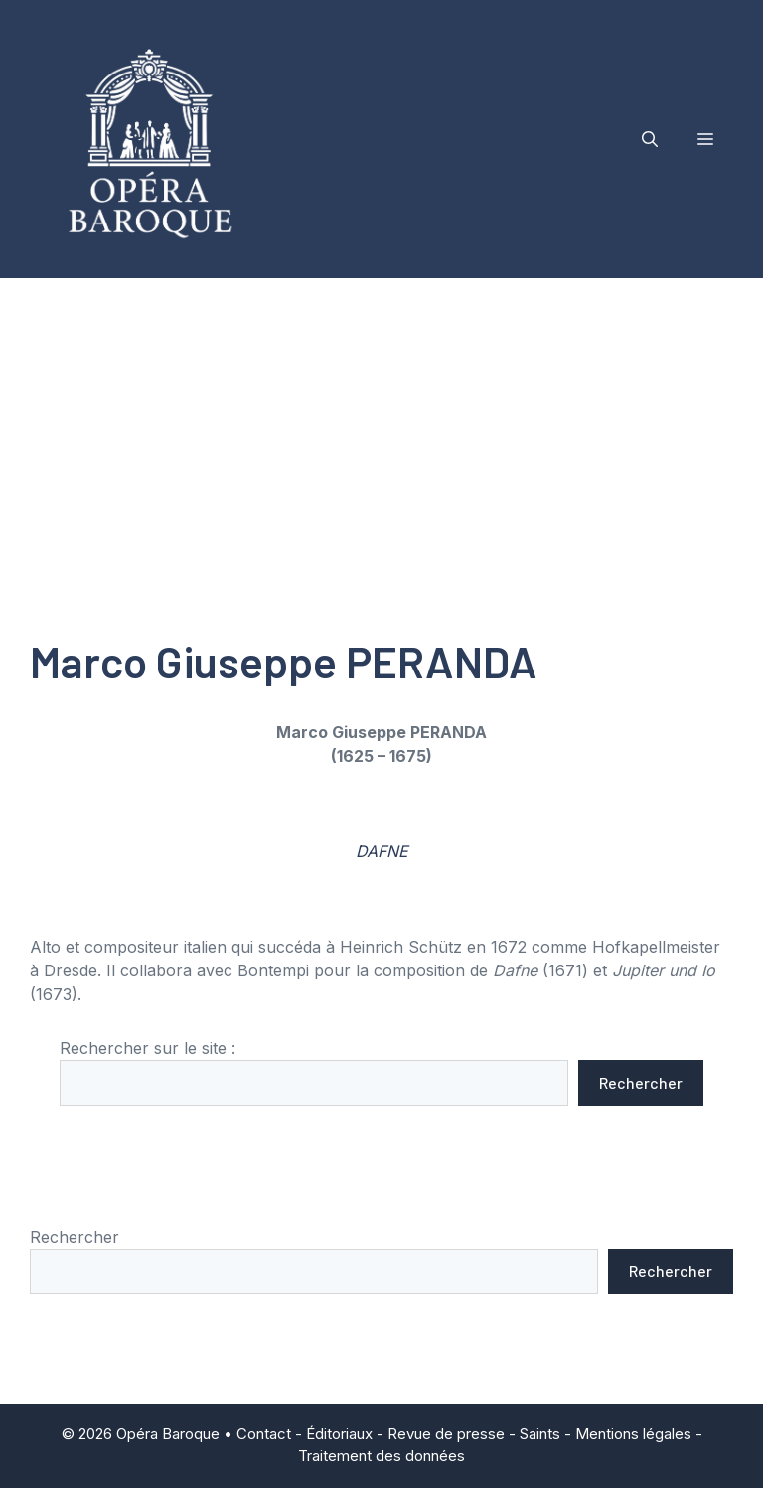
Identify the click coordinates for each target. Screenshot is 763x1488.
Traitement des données (381, 1455)
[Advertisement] (381, 427)
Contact (263, 1433)
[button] (650, 139)
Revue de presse (446, 1433)
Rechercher (641, 1082)
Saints (540, 1433)
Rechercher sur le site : (147, 1048)
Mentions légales (633, 1433)
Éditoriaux (339, 1433)
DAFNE (382, 851)
